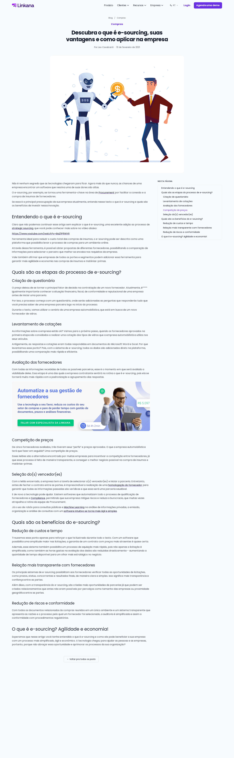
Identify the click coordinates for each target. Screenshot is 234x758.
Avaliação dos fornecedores (177, 205)
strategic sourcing (22, 228)
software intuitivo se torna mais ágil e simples (90, 511)
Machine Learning (74, 507)
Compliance (38, 498)
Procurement (106, 192)
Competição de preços (175, 210)
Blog (110, 18)
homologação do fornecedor (125, 485)
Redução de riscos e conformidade (181, 232)
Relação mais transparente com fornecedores (187, 227)
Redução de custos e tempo (178, 223)
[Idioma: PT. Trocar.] (174, 5)
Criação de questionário (175, 196)
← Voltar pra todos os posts (81, 659)
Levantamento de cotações (178, 201)
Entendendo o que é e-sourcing (178, 188)
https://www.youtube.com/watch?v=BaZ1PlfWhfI (41, 233)
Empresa (157, 5)
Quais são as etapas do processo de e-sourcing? (187, 192)
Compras (121, 18)
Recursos (140, 5)
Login (187, 5)
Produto (108, 5)
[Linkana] (23, 5)
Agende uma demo (208, 5)
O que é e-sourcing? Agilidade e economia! (184, 236)
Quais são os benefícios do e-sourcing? (182, 218)
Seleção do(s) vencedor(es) (178, 214)
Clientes (123, 5)
